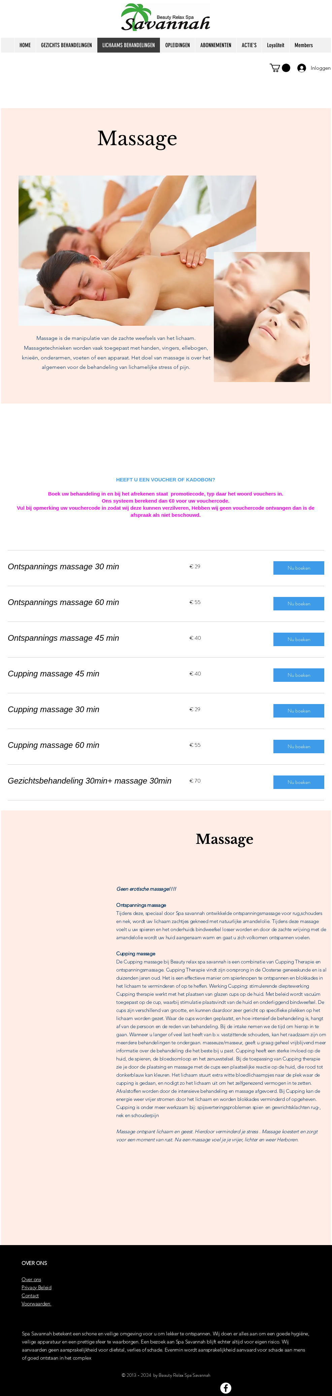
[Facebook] (225, 1388)
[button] (280, 68)
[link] (90, 566)
